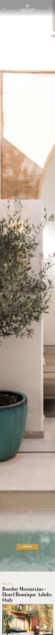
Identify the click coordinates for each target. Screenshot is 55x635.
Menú (50, 8)
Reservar (27, 547)
